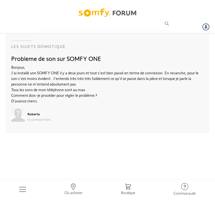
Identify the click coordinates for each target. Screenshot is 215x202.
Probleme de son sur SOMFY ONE (56, 58)
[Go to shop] (128, 189)
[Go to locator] (73, 189)
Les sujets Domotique (38, 46)
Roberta (33, 114)
